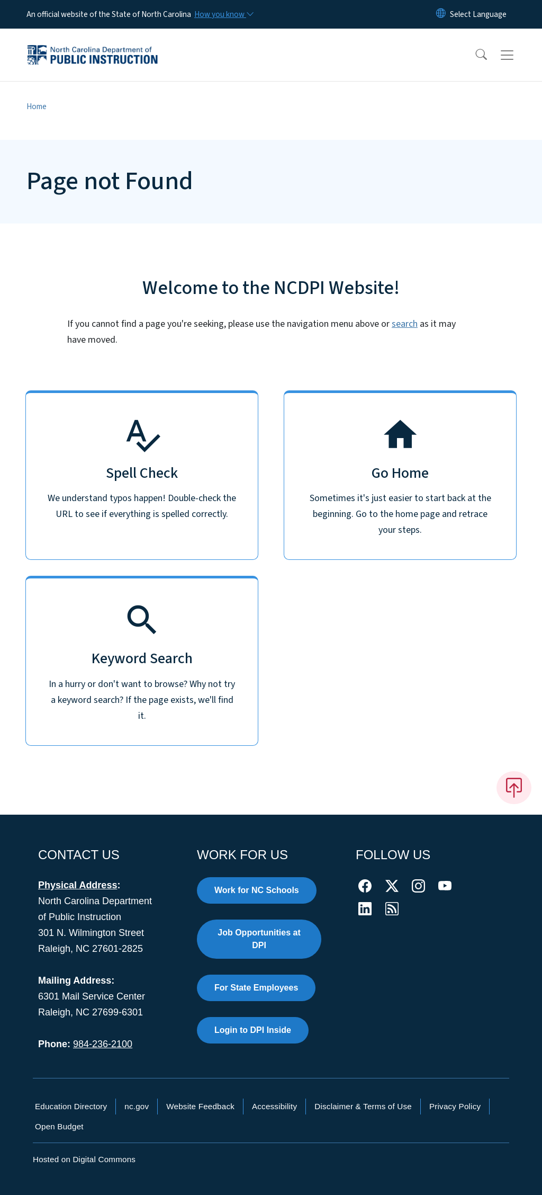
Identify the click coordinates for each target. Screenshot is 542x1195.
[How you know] (223, 14)
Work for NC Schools (256, 890)
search (405, 324)
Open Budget (59, 1126)
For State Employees (256, 987)
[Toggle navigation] (517, 55)
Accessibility (274, 1106)
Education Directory (71, 1106)
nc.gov (136, 1106)
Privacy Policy (455, 1106)
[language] (478, 14)
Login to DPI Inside (252, 1030)
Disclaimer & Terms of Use (363, 1106)
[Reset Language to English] (441, 14)
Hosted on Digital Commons (84, 1159)
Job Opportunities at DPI (259, 939)
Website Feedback (200, 1106)
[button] (474, 55)
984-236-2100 (102, 1044)
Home (36, 106)
